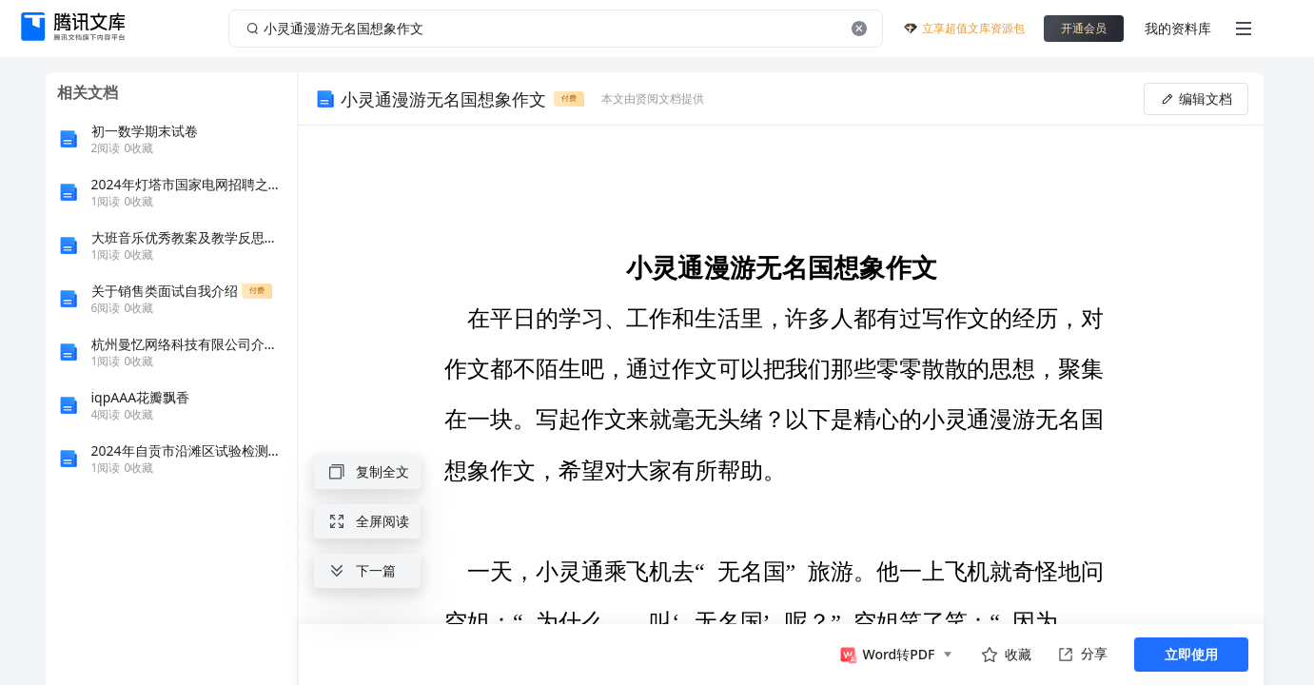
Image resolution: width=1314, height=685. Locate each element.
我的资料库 (1178, 28)
